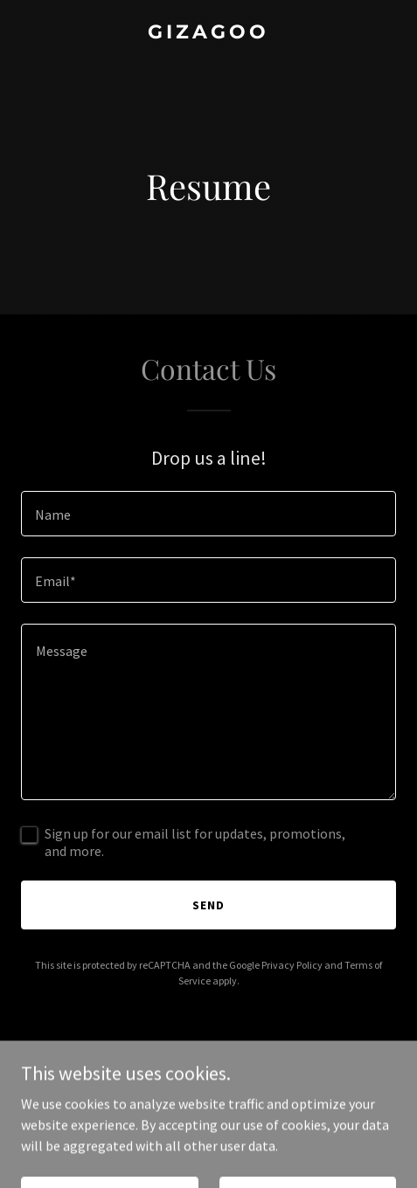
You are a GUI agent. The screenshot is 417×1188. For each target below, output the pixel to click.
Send (208, 905)
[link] (208, 33)
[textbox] (208, 513)
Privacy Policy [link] (292, 964)
